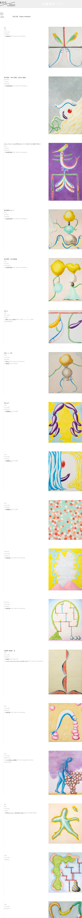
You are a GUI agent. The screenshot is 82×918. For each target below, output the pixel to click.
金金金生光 (8, 36)
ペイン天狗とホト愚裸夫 (11, 760)
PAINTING (8, 557)
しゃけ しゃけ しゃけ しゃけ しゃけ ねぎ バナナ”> (17, 661)
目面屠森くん (9, 411)
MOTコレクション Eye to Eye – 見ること (15, 812)
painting (7, 363)
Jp (58, 4)
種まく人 (8, 361)
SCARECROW (9, 85)
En (62, 4)
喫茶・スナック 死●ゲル (11, 319)
